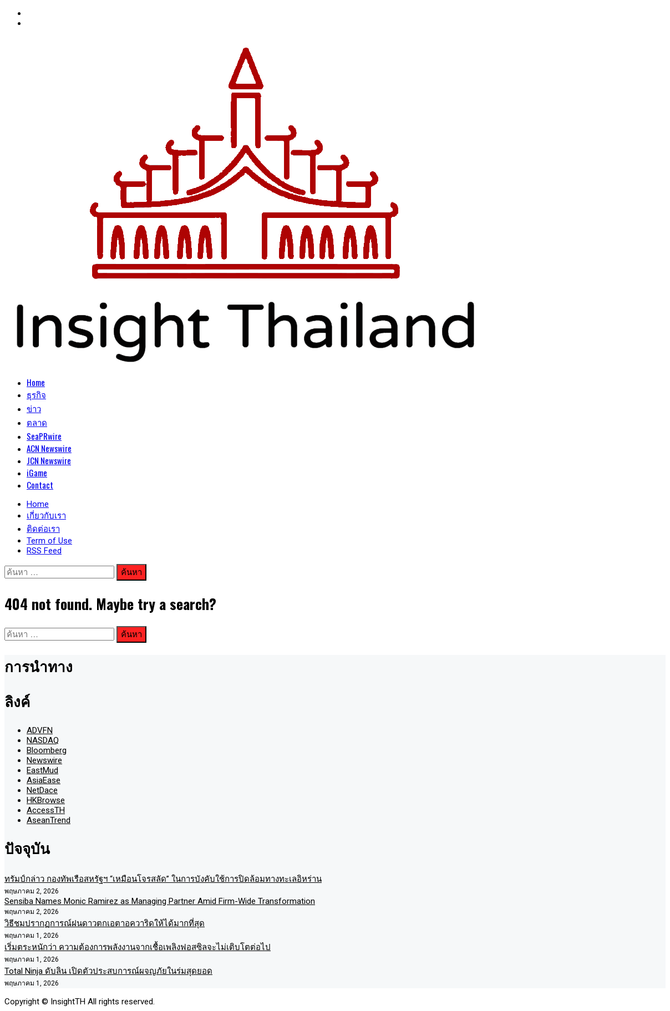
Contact (40, 485)
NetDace (42, 790)
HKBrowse (46, 800)
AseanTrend (48, 820)
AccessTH (46, 810)
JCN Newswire (49, 460)
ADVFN (40, 730)
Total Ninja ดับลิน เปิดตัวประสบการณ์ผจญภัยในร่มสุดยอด (108, 971)
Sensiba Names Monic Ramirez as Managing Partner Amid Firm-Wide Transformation (159, 901)
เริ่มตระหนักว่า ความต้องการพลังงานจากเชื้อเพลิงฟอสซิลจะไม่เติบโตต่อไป (137, 947)
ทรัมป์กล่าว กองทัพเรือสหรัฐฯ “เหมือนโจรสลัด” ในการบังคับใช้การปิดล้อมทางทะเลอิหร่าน (163, 879)
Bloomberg (47, 750)
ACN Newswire (49, 448)
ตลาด (37, 422)
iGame (37, 472)
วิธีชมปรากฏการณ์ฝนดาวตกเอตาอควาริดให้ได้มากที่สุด (104, 923)
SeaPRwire (44, 436)
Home (36, 382)
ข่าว (34, 408)
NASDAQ (43, 740)
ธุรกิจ (36, 394)
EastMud (42, 770)
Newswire (44, 760)
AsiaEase (43, 780)
